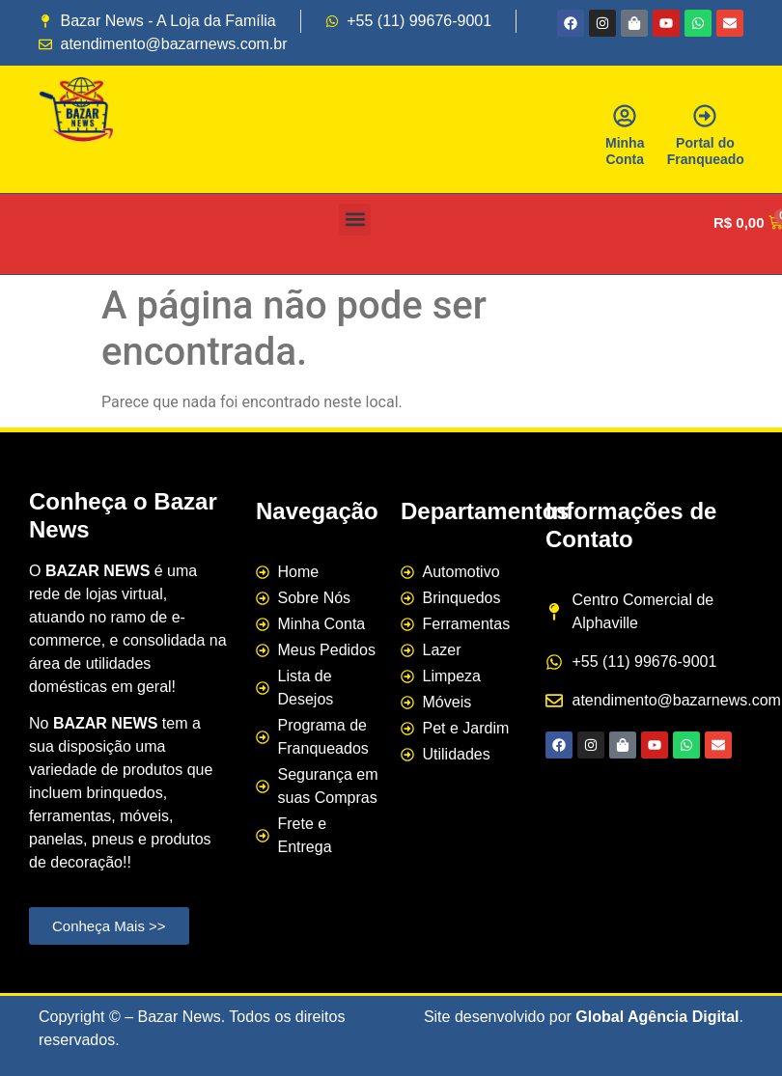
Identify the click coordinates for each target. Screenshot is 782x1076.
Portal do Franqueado (705, 151)
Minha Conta (624, 151)
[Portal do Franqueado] (704, 115)
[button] (355, 219)
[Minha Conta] (624, 115)
